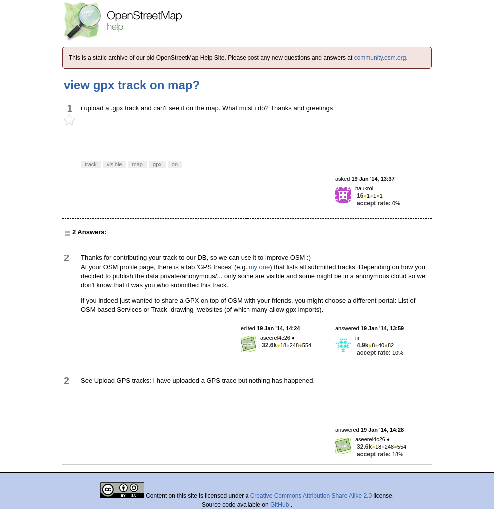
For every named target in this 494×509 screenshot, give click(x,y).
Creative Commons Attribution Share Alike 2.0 (311, 495)
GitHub (280, 504)
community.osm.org (380, 57)
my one (259, 267)
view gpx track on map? (132, 85)
